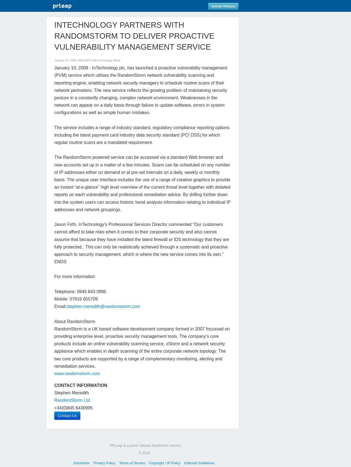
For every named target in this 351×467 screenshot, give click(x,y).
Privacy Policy (104, 463)
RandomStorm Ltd (72, 400)
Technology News (109, 60)
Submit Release (223, 6)
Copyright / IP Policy (164, 463)
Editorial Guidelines (199, 463)
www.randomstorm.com (77, 373)
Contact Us (67, 416)
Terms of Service (132, 463)
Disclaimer (81, 463)
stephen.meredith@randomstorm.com (103, 306)
